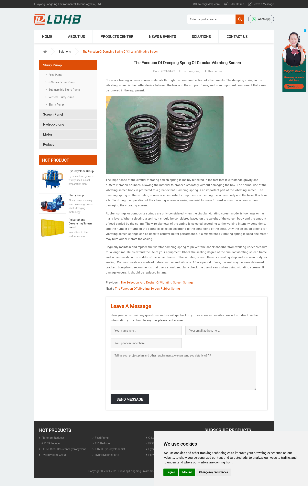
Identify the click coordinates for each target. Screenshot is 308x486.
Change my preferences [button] (213, 472)
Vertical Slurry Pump (61, 97)
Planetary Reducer (52, 437)
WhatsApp (261, 19)
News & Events (162, 36)
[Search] (211, 19)
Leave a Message (263, 4)
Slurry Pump (56, 104)
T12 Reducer (102, 443)
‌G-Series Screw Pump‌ (62, 82)
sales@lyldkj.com (209, 4)
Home (47, 36)
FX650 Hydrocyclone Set (110, 449)
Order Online (236, 4)
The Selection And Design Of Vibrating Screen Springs (157, 282)
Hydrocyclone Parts (107, 455)
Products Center (117, 36)
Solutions (201, 36)
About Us (76, 36)
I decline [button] (187, 472)
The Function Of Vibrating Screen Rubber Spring (147, 288)
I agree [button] (171, 472)
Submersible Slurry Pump (64, 89)
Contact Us (237, 36)
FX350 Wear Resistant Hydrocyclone (63, 449)
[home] (45, 51)
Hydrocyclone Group (81, 171)
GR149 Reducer (50, 443)
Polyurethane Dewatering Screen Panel (80, 223)
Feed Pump (55, 75)
